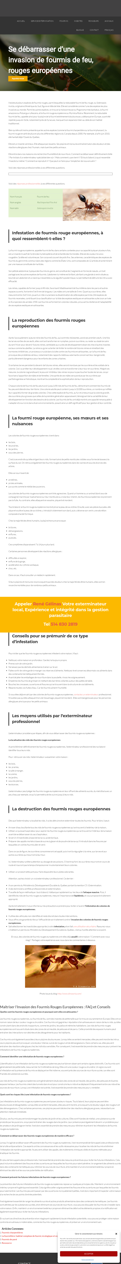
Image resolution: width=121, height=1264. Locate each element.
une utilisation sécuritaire (84, 926)
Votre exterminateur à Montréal (19, 8)
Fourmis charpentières (12, 1232)
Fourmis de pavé (9, 1239)
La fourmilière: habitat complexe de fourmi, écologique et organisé (32, 1236)
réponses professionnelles (28, 183)
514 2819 (64, 624)
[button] (116, 1234)
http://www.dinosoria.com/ (69, 993)
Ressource (7, 1243)
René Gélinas (47, 603)
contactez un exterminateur (86, 694)
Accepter (88, 1254)
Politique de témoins (88, 1259)
